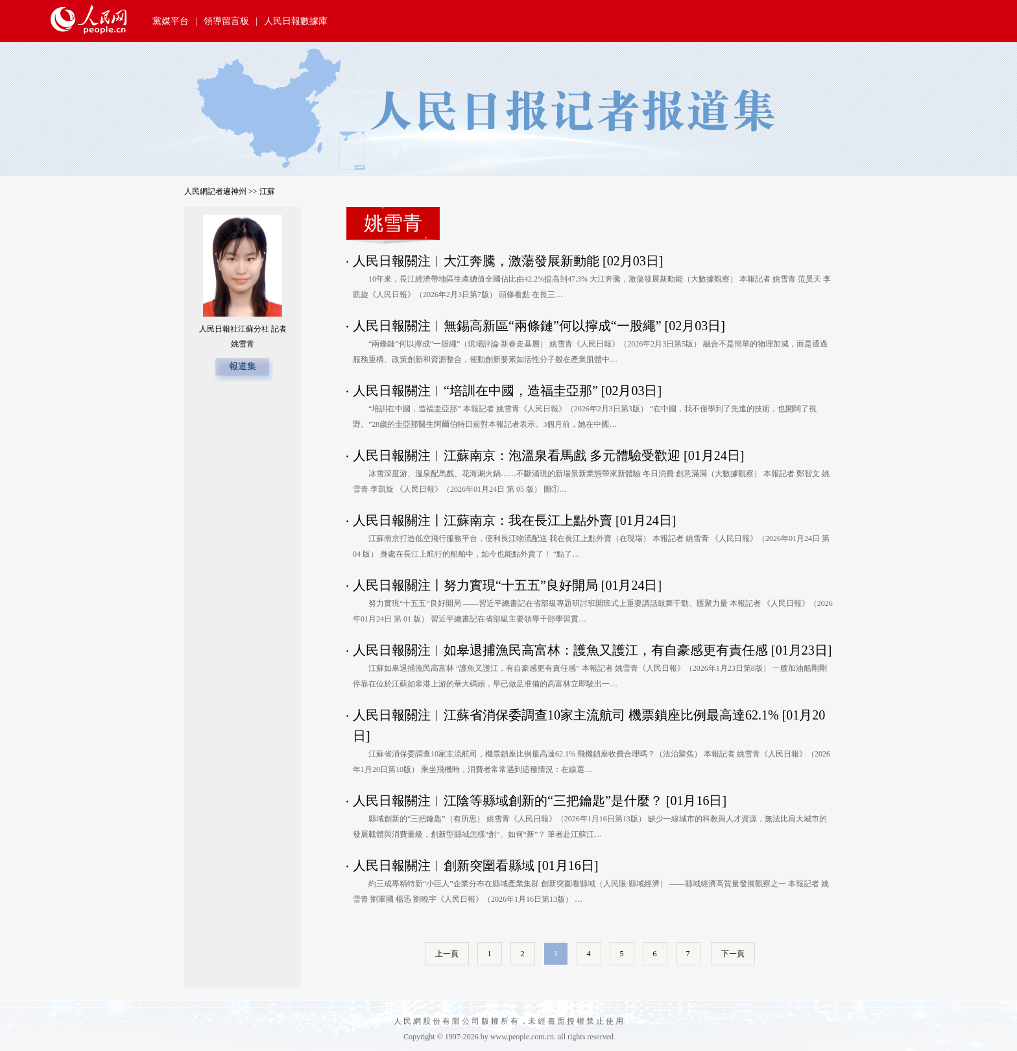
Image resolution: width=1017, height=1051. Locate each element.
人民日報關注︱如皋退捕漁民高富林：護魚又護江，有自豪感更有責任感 (560, 650)
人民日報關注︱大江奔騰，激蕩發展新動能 (476, 261)
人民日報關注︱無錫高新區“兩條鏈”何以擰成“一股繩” (507, 326)
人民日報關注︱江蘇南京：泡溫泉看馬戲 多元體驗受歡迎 (516, 455)
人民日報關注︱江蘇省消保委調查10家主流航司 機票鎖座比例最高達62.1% (566, 715)
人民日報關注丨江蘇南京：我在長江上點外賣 (482, 520)
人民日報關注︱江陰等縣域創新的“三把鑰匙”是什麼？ (508, 800)
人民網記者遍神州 (215, 191)
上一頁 (447, 953)
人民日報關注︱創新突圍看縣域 (443, 865)
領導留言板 (226, 21)
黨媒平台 (170, 21)
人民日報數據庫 (296, 21)
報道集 (242, 366)
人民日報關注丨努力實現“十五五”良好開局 (475, 585)
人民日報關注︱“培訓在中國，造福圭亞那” (475, 390)
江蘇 (267, 191)
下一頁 (733, 953)
